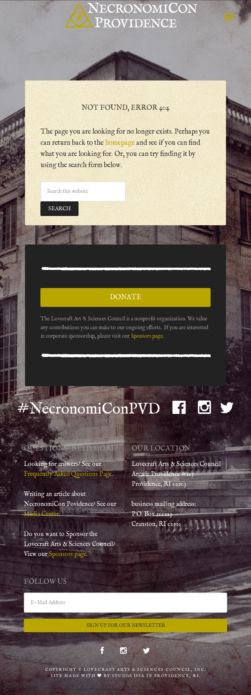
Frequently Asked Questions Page (68, 474)
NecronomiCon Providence (131, 15)
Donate (125, 297)
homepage (120, 143)
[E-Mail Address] (125, 603)
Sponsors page (147, 336)
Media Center (41, 514)
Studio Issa (128, 675)
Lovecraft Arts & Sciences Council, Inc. (145, 669)
